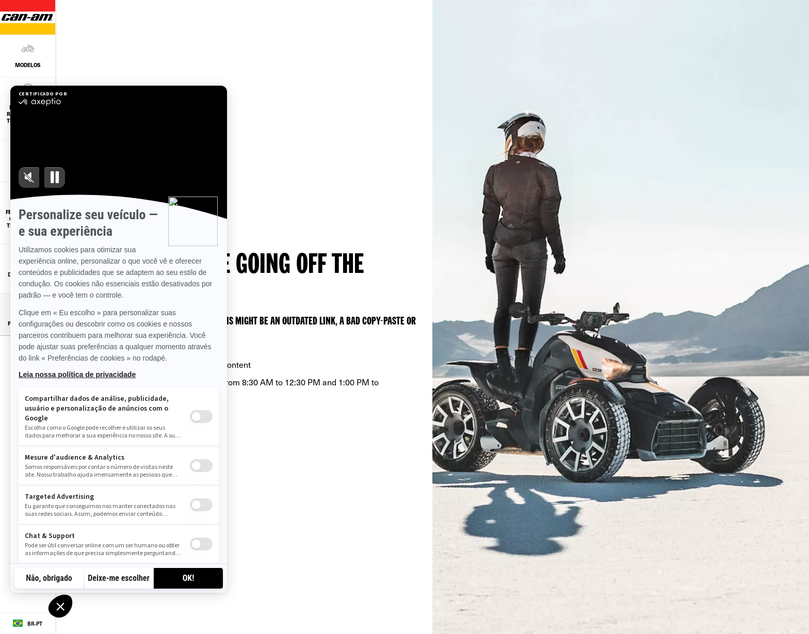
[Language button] (27, 623)
